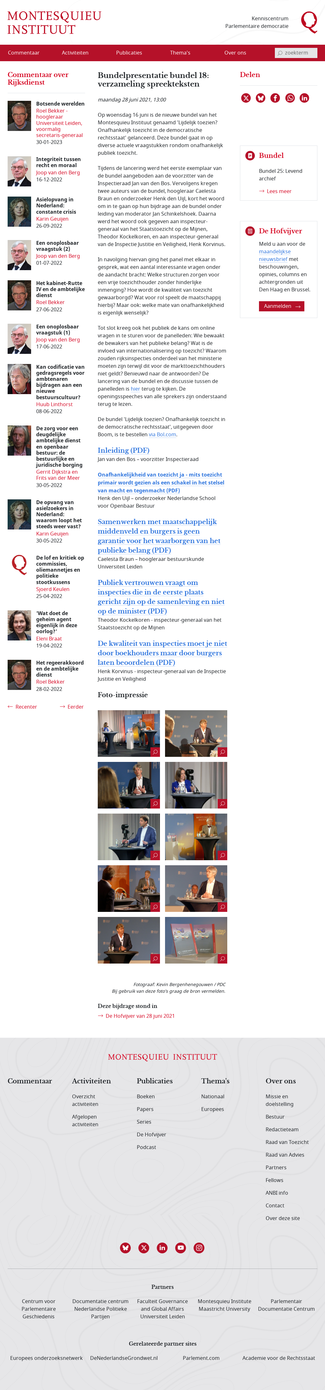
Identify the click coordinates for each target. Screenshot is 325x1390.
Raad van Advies (285, 1155)
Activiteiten (91, 1081)
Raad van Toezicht (287, 1142)
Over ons (281, 1081)
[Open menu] (95, 53)
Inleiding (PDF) (123, 451)
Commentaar (30, 1081)
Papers (145, 1109)
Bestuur (275, 1117)
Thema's (215, 1081)
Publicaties (155, 1081)
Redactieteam (282, 1129)
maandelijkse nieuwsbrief (275, 255)
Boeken (146, 1097)
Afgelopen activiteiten (85, 1120)
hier (135, 389)
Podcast (146, 1147)
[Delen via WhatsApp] (290, 98)
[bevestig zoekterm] (279, 53)
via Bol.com (162, 434)
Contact (275, 1206)
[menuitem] (27, 53)
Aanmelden (282, 306)
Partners (276, 1168)
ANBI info (277, 1193)
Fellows (274, 1180)
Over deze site (283, 1218)
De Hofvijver (151, 1135)
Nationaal (212, 1097)
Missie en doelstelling (280, 1100)
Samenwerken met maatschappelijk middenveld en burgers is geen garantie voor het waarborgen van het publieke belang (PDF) (159, 536)
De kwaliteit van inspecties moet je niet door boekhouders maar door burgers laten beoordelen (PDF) (162, 653)
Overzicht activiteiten (85, 1100)
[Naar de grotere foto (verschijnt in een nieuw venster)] (129, 733)
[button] (125, 1248)
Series (144, 1122)
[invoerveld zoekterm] (296, 53)
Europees (212, 1109)
